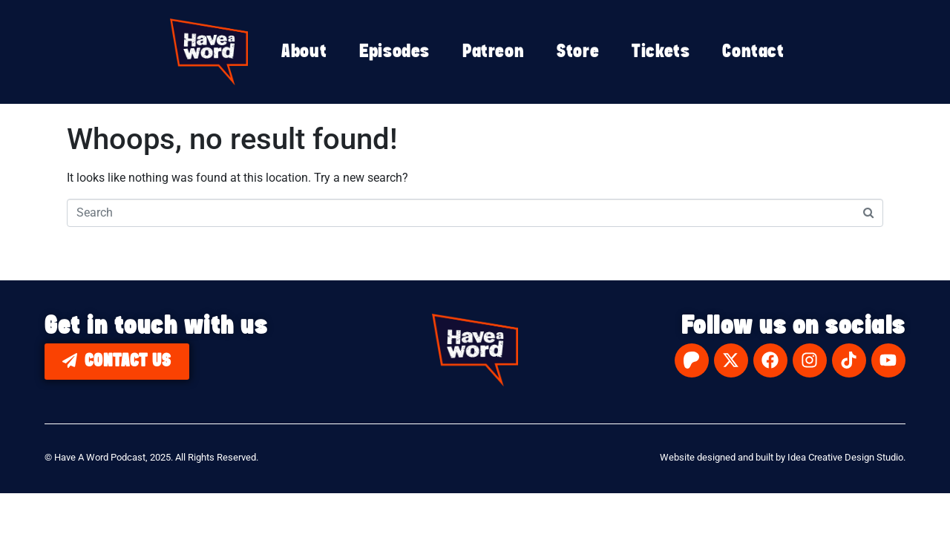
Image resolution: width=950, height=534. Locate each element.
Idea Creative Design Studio (845, 457)
